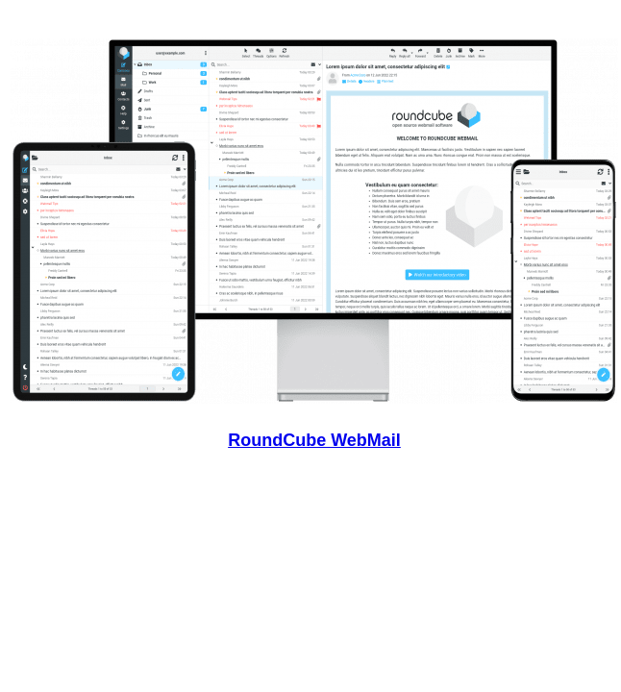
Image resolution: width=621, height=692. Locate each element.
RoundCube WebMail (314, 440)
